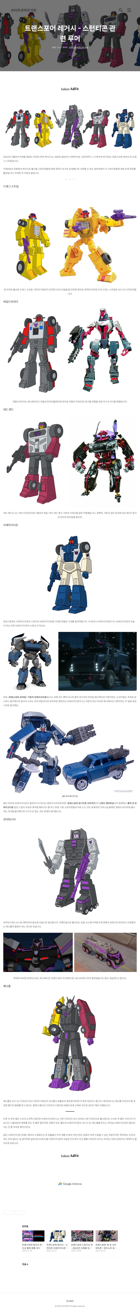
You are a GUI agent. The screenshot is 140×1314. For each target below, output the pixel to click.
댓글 (25, 1264)
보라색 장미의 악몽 (23, 10)
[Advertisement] (70, 1184)
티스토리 (70, 1300)
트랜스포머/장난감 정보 (78, 47)
